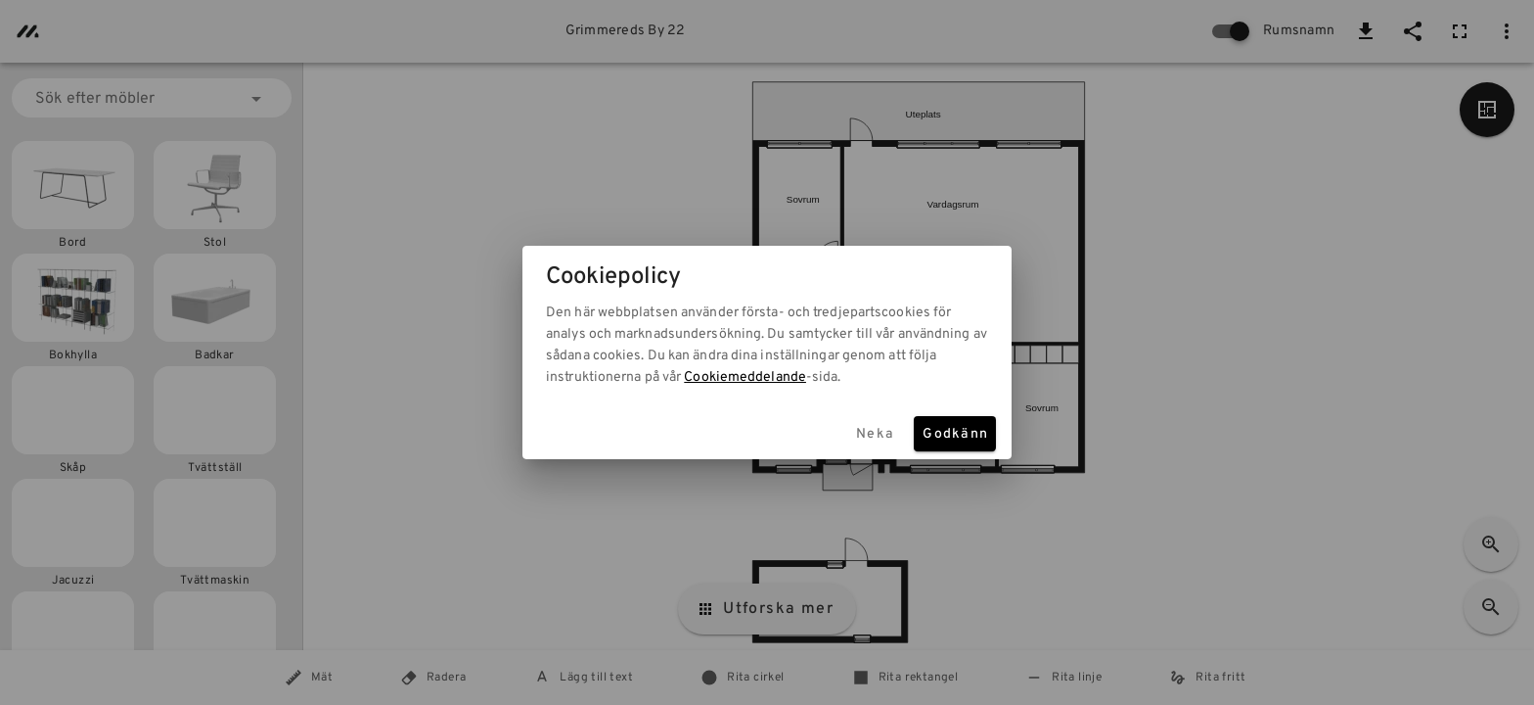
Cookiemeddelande (745, 377)
